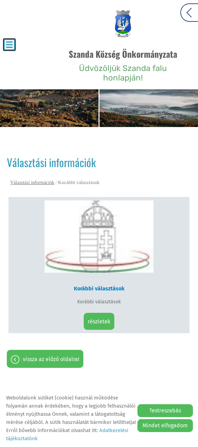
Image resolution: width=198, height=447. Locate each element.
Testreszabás (165, 410)
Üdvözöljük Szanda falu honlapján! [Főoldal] (123, 65)
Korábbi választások (99, 288)
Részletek (99, 321)
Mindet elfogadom (165, 425)
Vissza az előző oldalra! (51, 359)
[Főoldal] (123, 23)
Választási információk (32, 182)
